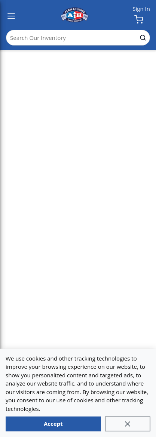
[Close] (127, 423)
